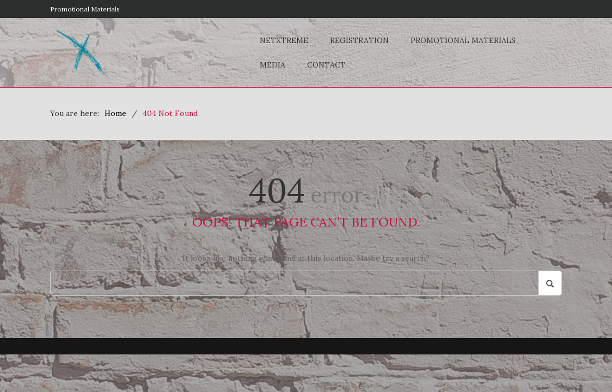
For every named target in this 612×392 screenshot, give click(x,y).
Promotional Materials (85, 9)
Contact (326, 65)
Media (272, 65)
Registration (359, 40)
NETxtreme (284, 40)
